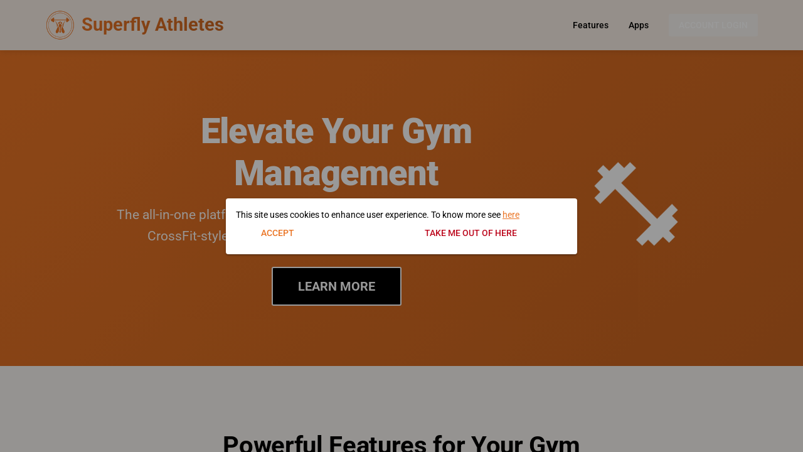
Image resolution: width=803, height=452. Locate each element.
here (511, 215)
